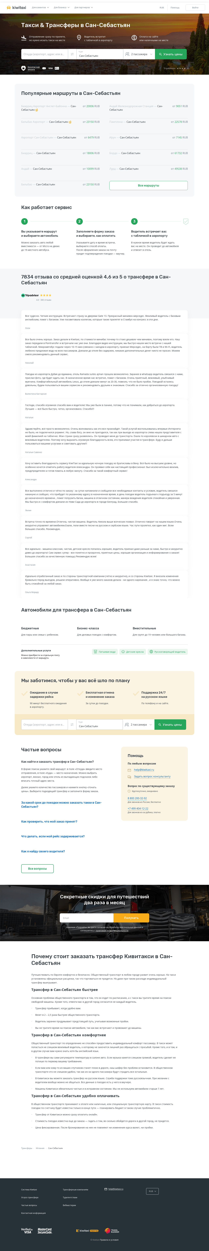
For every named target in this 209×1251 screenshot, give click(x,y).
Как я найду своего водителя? (43, 851)
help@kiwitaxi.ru (144, 770)
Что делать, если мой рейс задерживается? (53, 836)
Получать (131, 918)
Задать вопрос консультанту (152, 776)
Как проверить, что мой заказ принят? (49, 821)
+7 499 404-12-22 (138, 808)
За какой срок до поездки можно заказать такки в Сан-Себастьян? (61, 804)
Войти (195, 7)
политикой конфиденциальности (112, 930)
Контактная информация (33, 1213)
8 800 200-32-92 (137, 798)
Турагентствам (70, 1197)
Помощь (175, 7)
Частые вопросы (29, 1205)
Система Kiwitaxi (29, 1189)
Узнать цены (171, 54)
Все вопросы (37, 868)
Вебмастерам (69, 1205)
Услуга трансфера (29, 1197)
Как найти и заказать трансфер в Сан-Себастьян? (57, 762)
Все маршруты (148, 185)
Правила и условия (109, 1239)
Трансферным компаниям (75, 1189)
